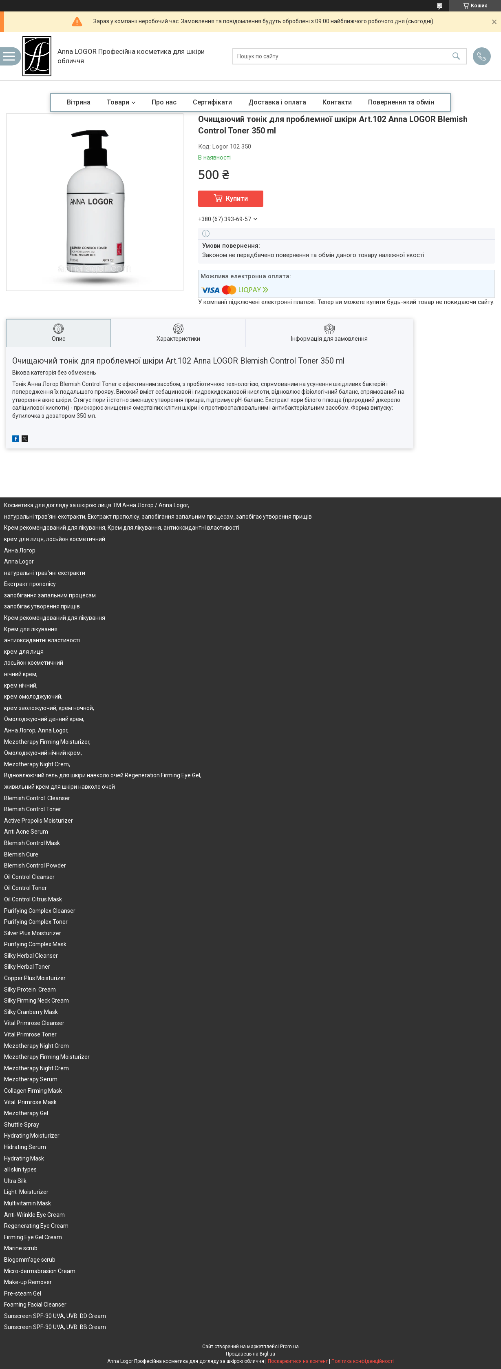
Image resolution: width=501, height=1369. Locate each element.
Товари (118, 102)
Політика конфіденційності (362, 1361)
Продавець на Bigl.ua (250, 1354)
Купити (237, 198)
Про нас (164, 102)
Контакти (337, 102)
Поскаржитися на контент (298, 1361)
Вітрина (78, 102)
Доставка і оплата (277, 102)
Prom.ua (289, 1346)
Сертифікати (212, 102)
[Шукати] (456, 56)
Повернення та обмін (401, 102)
